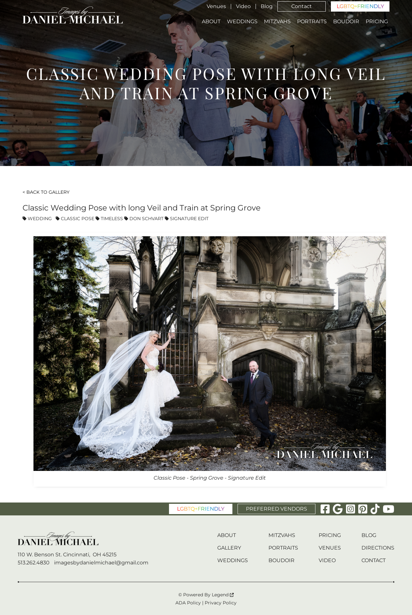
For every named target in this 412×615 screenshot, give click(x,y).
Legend (223, 595)
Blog (267, 6)
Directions (377, 548)
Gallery (229, 548)
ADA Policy (188, 603)
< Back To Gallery (46, 192)
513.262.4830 (34, 563)
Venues (216, 6)
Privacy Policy (221, 603)
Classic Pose (75, 218)
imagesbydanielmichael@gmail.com (101, 563)
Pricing (377, 21)
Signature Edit (187, 218)
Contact (301, 6)
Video (243, 6)
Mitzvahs (277, 21)
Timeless (109, 218)
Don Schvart (144, 218)
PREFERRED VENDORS (276, 509)
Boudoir (346, 21)
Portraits (312, 21)
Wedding (37, 218)
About (211, 21)
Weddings (242, 21)
